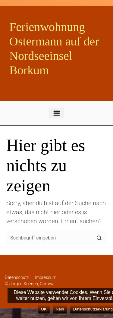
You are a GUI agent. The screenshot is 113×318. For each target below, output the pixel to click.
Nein (60, 309)
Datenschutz (17, 277)
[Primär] (56, 113)
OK (44, 309)
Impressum (45, 277)
